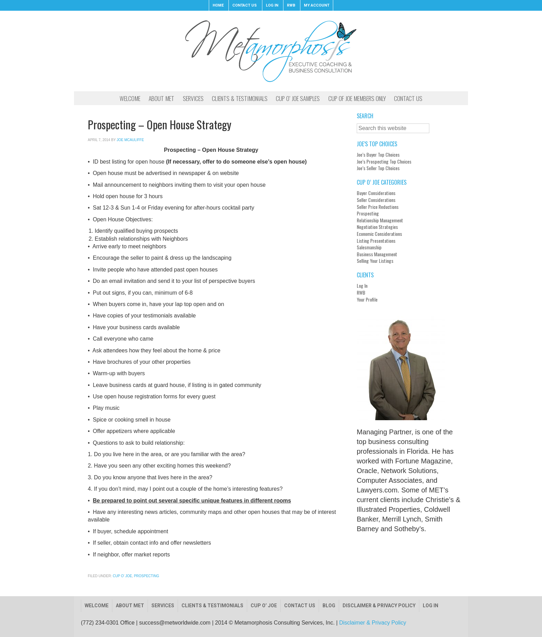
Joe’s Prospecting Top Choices (384, 161)
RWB (361, 292)
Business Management (377, 254)
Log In (362, 285)
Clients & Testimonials (212, 605)
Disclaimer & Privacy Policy (379, 605)
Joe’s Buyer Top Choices (378, 154)
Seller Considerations (376, 199)
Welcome (97, 605)
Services (162, 605)
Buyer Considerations (376, 193)
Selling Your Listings (375, 260)
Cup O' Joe (122, 576)
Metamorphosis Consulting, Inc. (271, 51)
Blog (329, 605)
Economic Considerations (379, 233)
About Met (130, 605)
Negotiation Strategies (377, 226)
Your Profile (367, 299)
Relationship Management (380, 220)
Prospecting (146, 576)
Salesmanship (369, 247)
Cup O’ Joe (264, 605)
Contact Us (299, 605)
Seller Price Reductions (378, 206)
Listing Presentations (376, 240)
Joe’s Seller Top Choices (378, 168)
